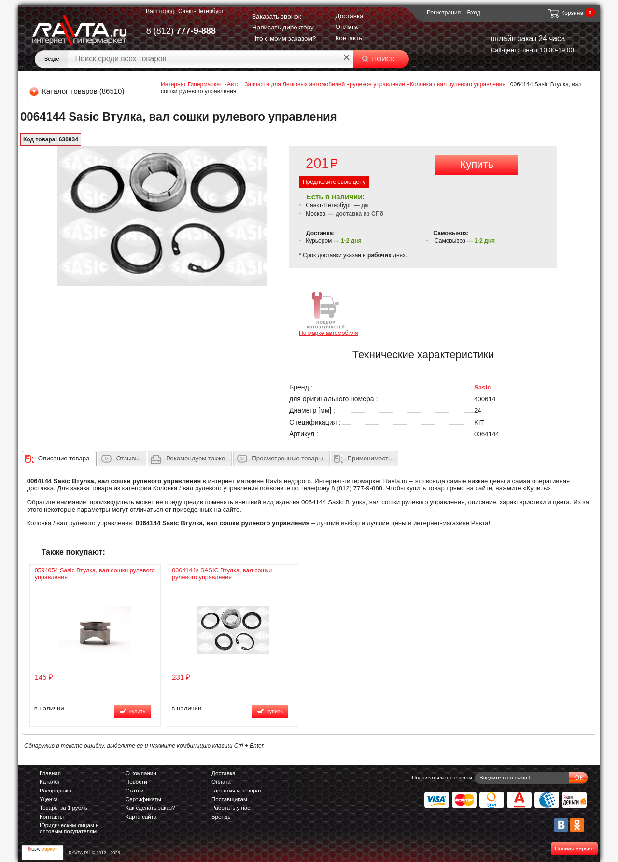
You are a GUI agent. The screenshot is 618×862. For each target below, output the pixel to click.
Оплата (346, 26)
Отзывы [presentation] (128, 458)
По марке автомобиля (328, 313)
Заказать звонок (276, 16)
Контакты (349, 38)
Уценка (49, 799)
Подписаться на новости (442, 777)
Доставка (349, 16)
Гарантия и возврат (236, 790)
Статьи (134, 790)
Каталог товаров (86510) (77, 91)
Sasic (482, 387)
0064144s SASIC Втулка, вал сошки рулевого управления (222, 574)
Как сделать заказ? (150, 808)
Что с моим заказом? (284, 38)
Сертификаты (143, 799)
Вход (473, 12)
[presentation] (64, 458)
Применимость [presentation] (370, 458)
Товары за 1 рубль (63, 808)
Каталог (50, 782)
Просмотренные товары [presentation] (287, 458)
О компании (141, 773)
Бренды (221, 817)
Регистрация (444, 12)
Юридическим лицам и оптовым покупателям (69, 828)
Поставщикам (229, 799)
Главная (50, 773)
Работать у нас (230, 808)
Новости (136, 782)
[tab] (59, 458)
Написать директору (283, 27)
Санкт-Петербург (201, 11)
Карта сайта (141, 817)
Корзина (565, 13)
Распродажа (55, 790)
